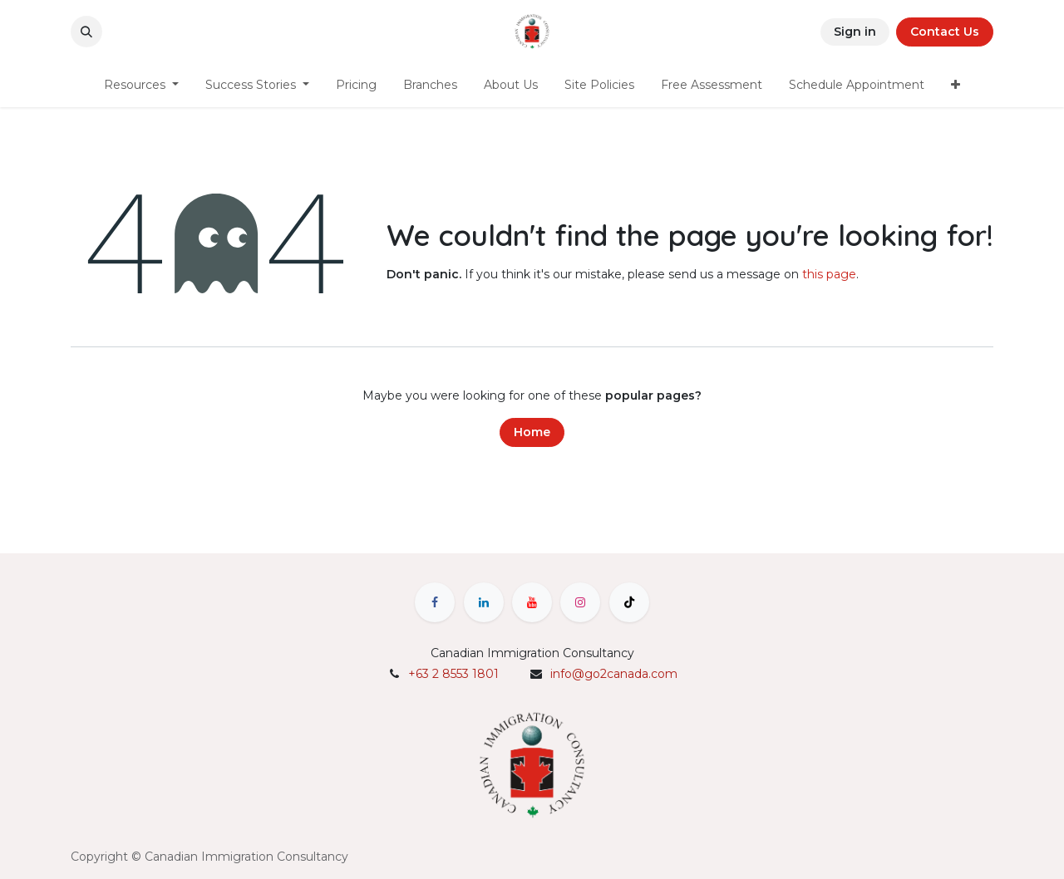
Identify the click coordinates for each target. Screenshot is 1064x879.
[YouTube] (532, 602)
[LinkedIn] (484, 602)
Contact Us (944, 31)
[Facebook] (435, 602)
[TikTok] (629, 602)
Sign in (855, 31)
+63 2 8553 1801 (453, 673)
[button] (86, 31)
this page (829, 274)
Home (532, 432)
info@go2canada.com (613, 673)
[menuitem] (141, 85)
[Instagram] (580, 602)
